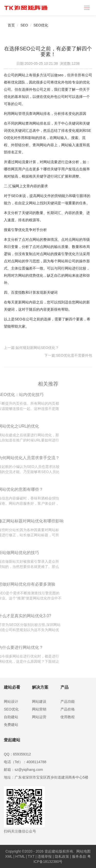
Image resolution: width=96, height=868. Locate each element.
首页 (11, 25)
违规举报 (44, 856)
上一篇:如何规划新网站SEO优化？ (31, 348)
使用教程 (67, 717)
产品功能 (67, 701)
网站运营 (39, 717)
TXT (31, 856)
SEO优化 (41, 25)
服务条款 (79, 856)
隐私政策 (62, 856)
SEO (24, 25)
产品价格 (67, 709)
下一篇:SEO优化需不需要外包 (68, 355)
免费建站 (11, 725)
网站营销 (39, 709)
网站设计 (11, 701)
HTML (20, 856)
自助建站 (11, 717)
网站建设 (39, 701)
